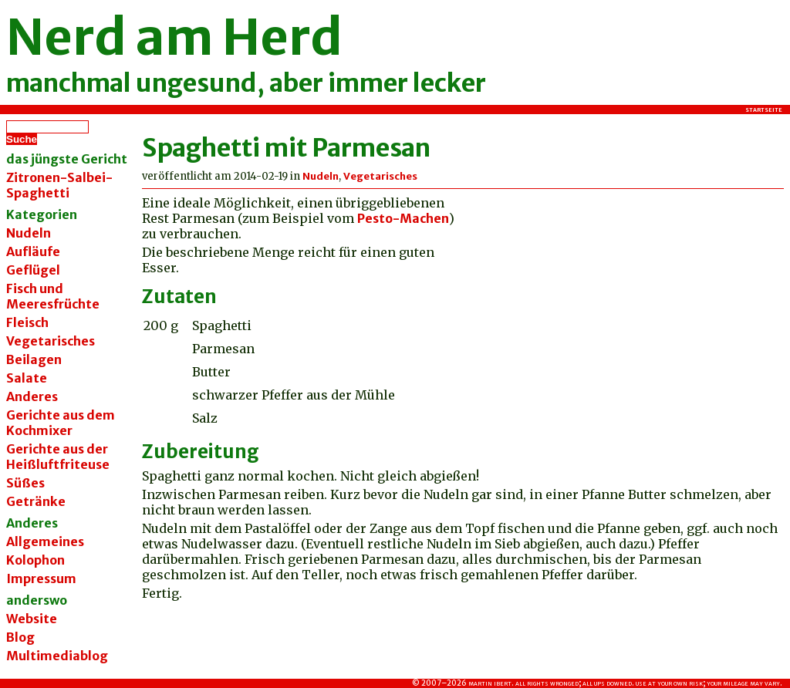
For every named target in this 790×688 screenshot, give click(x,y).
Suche (21, 139)
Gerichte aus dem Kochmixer (60, 422)
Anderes (32, 396)
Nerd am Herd (174, 37)
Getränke (36, 501)
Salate (26, 378)
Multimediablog (57, 655)
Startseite (763, 109)
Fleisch (27, 322)
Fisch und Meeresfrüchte (53, 296)
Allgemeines (45, 541)
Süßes (25, 483)
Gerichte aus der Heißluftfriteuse (58, 456)
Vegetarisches (50, 341)
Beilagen (34, 359)
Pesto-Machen (403, 218)
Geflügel (33, 270)
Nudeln (28, 233)
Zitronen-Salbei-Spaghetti (59, 185)
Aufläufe (33, 251)
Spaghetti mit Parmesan (286, 148)
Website (31, 618)
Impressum (41, 578)
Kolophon (35, 560)
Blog (20, 637)
